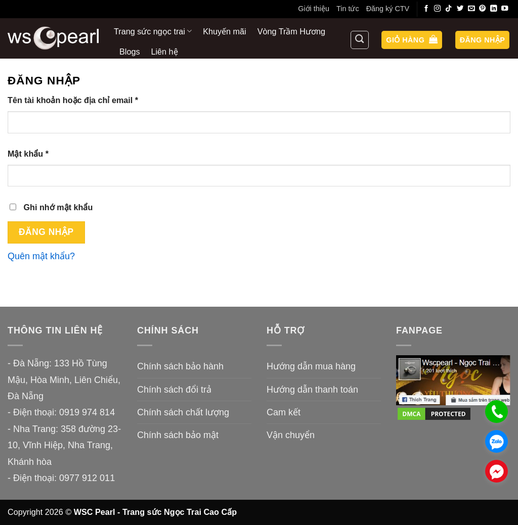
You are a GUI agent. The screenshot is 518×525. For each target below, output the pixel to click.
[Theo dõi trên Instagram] (437, 9)
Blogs (129, 51)
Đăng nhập (46, 232)
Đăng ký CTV (388, 9)
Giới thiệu (313, 9)
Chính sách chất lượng (183, 412)
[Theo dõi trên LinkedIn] (493, 9)
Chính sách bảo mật (178, 435)
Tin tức (347, 9)
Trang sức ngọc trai (153, 31)
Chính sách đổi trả (174, 390)
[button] (411, 40)
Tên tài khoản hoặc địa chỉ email (82, 100)
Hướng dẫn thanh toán (312, 390)
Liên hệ (164, 51)
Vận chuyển (291, 435)
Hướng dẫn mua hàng (311, 366)
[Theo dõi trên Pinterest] (482, 9)
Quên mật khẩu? (41, 256)
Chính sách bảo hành (180, 366)
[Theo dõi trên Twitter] (460, 9)
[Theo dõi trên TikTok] (448, 9)
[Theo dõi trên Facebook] (426, 9)
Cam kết (283, 412)
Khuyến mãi (224, 31)
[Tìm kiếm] (360, 40)
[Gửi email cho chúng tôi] (471, 9)
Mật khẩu (38, 154)
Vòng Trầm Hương (291, 31)
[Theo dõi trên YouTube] (504, 9)
